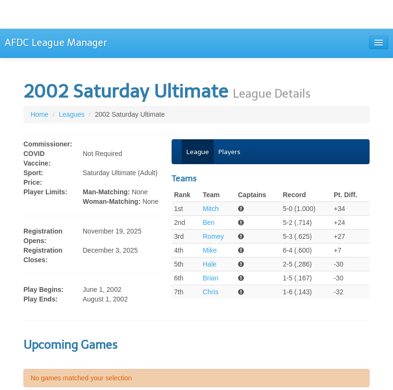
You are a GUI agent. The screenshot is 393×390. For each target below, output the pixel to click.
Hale (210, 264)
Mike (210, 250)
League (197, 152)
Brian (210, 278)
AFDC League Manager (56, 42)
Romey (213, 236)
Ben (209, 222)
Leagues (72, 114)
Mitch (210, 208)
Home (39, 114)
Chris (210, 292)
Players (229, 152)
